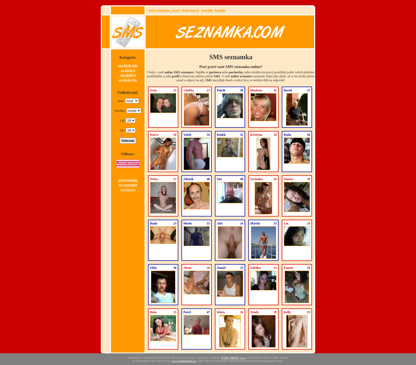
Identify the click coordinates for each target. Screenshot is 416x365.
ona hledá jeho (128, 65)
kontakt (220, 10)
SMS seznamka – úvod (164, 10)
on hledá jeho (128, 80)
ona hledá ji (128, 75)
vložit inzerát (190, 10)
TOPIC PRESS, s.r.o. (233, 357)
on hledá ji (128, 70)
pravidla (207, 10)
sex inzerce (127, 190)
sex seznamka (128, 185)
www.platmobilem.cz (183, 360)
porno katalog (127, 180)
